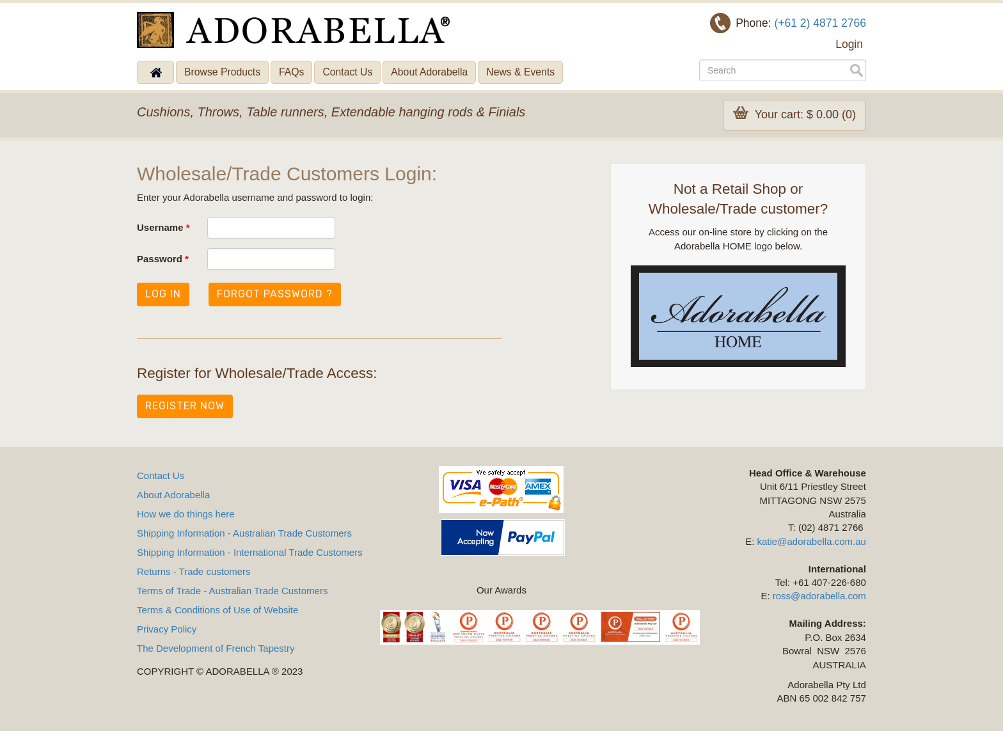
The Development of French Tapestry (216, 648)
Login (849, 44)
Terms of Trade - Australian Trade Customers (232, 590)
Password (163, 258)
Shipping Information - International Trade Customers (250, 552)
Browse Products (222, 72)
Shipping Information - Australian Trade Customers (244, 533)
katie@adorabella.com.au (811, 541)
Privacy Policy (166, 629)
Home (155, 72)
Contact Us (347, 72)
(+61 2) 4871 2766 (820, 23)
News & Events (520, 72)
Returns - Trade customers (194, 571)
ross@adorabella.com (819, 595)
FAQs (291, 72)
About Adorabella (429, 72)
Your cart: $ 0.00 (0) (794, 113)
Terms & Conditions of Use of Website (217, 609)
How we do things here (186, 513)
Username (163, 227)
